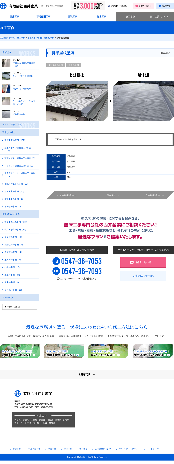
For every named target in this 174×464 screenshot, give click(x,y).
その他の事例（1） (13, 206)
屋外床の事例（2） (13, 260)
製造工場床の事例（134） (16, 222)
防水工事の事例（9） (14, 199)
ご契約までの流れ (119, 6)
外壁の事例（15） (12, 267)
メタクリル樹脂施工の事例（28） (19, 166)
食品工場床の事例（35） (15, 229)
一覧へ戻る (110, 195)
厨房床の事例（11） (13, 237)
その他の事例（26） (13, 290)
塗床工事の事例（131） (15, 140)
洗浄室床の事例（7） (14, 244)
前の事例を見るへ (68, 195)
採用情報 (166, 6)
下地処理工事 (43, 16)
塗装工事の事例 (35, 38)
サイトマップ (153, 449)
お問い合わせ (145, 6)
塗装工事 (72, 16)
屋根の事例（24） (12, 275)
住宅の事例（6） (12, 282)
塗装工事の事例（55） (14, 191)
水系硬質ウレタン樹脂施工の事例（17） (19, 175)
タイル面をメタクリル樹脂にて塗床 (20, 101)
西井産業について (159, 16)
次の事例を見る (153, 195)
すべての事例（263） (12, 124)
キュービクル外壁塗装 (20, 74)
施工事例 (130, 16)
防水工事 (101, 16)
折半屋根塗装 (20, 112)
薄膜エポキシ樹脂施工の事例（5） (20, 158)
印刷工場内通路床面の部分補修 (20, 63)
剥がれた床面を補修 (20, 87)
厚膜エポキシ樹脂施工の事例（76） (17, 149)
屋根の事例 (49, 38)
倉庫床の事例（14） (13, 252)
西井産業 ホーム (7, 38)
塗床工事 (14, 16)
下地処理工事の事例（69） (16, 184)
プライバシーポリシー (129, 449)
